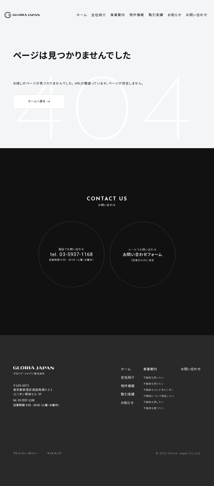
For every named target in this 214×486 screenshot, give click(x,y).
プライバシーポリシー (27, 452)
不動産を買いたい (154, 376)
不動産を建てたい (154, 407)
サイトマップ (59, 452)
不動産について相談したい (160, 394)
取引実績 (128, 390)
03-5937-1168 (26, 400)
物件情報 (128, 383)
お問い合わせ (192, 368)
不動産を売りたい (154, 382)
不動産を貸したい (154, 401)
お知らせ (128, 397)
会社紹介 (128, 375)
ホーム (127, 368)
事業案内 (149, 368)
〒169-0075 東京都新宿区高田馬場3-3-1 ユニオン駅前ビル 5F (33, 389)
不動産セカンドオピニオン (159, 388)
